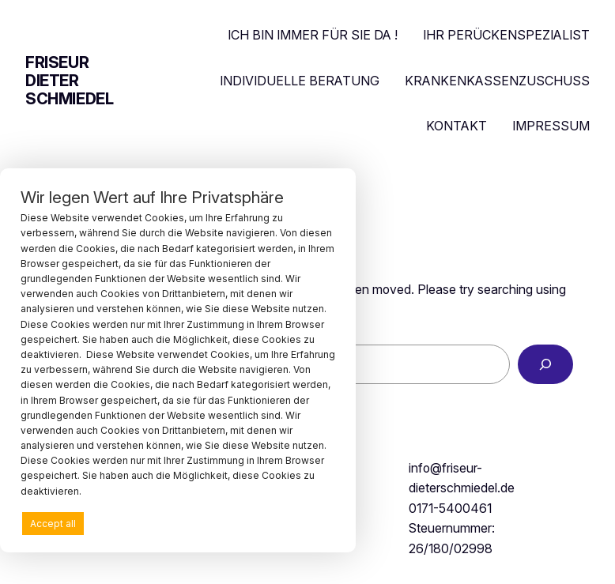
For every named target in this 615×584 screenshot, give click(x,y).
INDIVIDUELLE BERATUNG (299, 81)
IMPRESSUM (551, 126)
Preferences (298, 523)
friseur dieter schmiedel (69, 80)
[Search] (545, 364)
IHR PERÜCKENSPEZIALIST (506, 35)
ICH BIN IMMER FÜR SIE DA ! (313, 35)
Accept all (53, 523)
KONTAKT (456, 126)
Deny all (173, 523)
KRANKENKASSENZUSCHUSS (497, 81)
